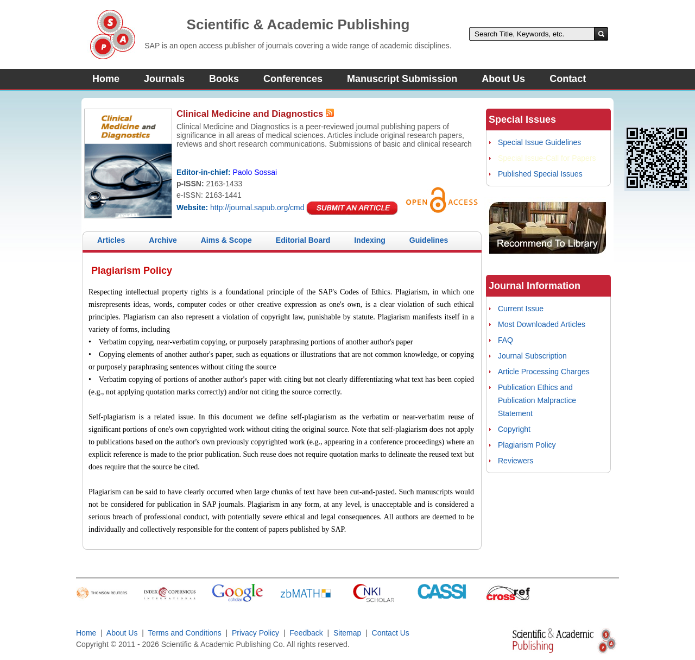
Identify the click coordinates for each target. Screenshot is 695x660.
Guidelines (428, 240)
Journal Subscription (532, 355)
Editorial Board (303, 240)
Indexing (370, 240)
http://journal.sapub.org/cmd (257, 207)
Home (105, 78)
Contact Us (390, 632)
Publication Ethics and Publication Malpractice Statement (537, 400)
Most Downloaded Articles (541, 324)
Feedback (306, 632)
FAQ (505, 340)
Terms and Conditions (184, 632)
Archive (162, 240)
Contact (567, 78)
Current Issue (521, 308)
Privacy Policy (255, 632)
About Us (503, 78)
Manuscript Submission (402, 78)
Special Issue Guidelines (539, 142)
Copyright (514, 429)
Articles (111, 240)
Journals (164, 78)
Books (224, 78)
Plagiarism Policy (527, 445)
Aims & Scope (226, 240)
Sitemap (347, 632)
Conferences (293, 78)
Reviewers (515, 460)
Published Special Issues (540, 173)
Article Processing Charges (544, 371)
